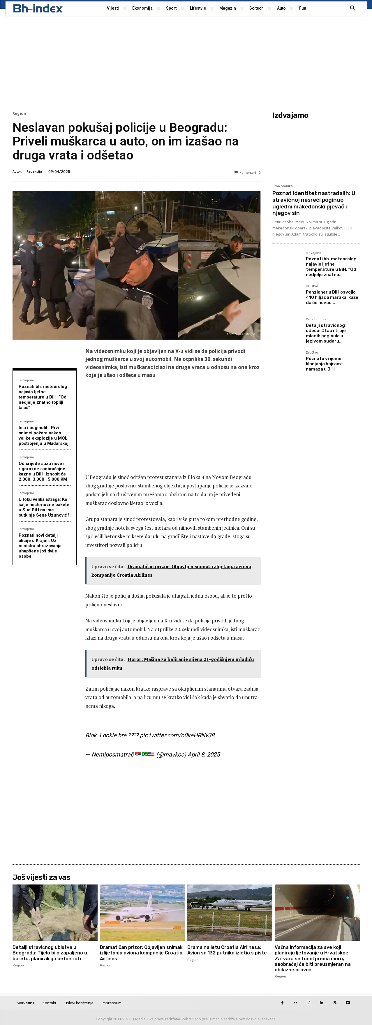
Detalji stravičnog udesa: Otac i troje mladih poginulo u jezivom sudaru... (326, 333)
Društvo (312, 286)
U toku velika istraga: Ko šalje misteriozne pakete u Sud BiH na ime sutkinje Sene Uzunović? (44, 507)
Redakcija (34, 171)
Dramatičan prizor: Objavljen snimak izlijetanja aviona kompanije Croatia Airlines (141, 953)
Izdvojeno (26, 380)
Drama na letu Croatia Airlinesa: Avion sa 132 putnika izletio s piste (227, 950)
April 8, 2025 (204, 754)
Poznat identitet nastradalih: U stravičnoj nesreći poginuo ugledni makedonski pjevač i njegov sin (313, 203)
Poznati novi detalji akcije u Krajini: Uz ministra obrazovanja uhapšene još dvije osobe (40, 546)
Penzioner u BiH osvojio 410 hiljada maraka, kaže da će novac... (332, 297)
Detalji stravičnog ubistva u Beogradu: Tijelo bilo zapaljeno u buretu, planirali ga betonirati (50, 953)
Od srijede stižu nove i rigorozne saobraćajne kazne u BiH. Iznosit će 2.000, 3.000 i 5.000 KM (43, 471)
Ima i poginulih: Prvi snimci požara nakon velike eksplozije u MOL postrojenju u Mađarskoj (43, 435)
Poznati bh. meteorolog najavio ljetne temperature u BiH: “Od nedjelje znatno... (331, 266)
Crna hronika (282, 186)
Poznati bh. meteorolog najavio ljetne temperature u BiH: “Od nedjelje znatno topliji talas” (43, 397)
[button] (353, 8)
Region (19, 113)
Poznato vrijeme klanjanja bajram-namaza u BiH (324, 364)
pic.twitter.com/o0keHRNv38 (177, 735)
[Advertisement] (186, 62)
